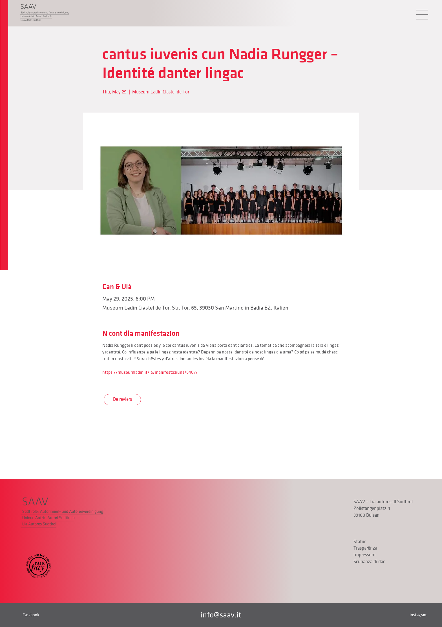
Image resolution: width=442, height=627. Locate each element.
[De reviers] (122, 399)
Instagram (418, 615)
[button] (422, 14)
